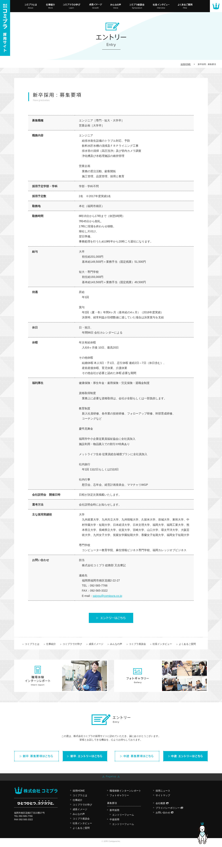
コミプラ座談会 (137, 644)
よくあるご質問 (187, 644)
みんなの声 (116, 644)
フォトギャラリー (119, 795)
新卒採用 (114, 810)
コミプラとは (32, 644)
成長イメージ (96, 644)
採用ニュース (163, 790)
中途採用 (114, 819)
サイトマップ (163, 795)
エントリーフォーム (123, 814)
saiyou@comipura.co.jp (107, 595)
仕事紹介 (51, 644)
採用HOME (79, 790)
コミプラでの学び (72, 644)
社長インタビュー (162, 644)
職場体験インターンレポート (125, 790)
